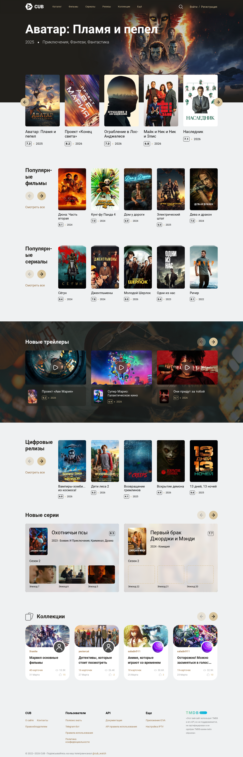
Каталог (57, 6)
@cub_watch (99, 753)
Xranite (33, 651)
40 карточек (36, 670)
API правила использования (121, 726)
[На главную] (34, 6)
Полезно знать (73, 720)
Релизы (106, 6)
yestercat (84, 651)
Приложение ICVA (155, 720)
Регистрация (209, 6)
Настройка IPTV (155, 726)
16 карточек (85, 670)
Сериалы (90, 6)
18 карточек (134, 670)
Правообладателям (36, 726)
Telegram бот (72, 726)
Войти (193, 6)
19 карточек (184, 670)
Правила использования (79, 732)
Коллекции (124, 6)
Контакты (42, 720)
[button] (24, 102)
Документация (114, 720)
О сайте (29, 720)
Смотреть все (35, 207)
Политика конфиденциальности (77, 740)
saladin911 (134, 651)
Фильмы (73, 6)
